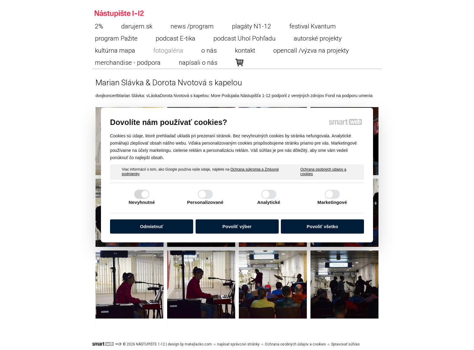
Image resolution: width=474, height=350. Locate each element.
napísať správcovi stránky (238, 344)
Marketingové (332, 202)
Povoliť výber (237, 226)
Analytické (268, 202)
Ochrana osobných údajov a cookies (323, 171)
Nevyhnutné (142, 202)
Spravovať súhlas (345, 344)
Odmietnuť (151, 226)
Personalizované (205, 202)
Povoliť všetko (322, 226)
